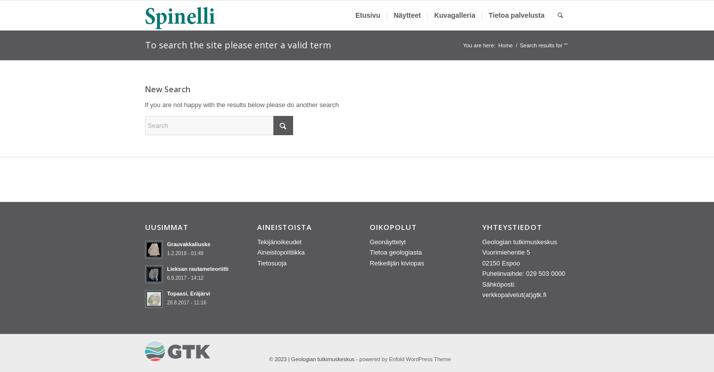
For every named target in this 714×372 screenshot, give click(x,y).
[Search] (560, 15)
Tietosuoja (272, 263)
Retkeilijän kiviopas (397, 263)
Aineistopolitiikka (280, 252)
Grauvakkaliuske (189, 244)
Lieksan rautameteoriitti (198, 269)
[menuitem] (368, 15)
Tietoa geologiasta (396, 252)
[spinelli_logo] (180, 15)
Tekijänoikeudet (279, 242)
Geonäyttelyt (388, 242)
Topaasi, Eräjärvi (189, 294)
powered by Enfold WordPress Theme (405, 359)
